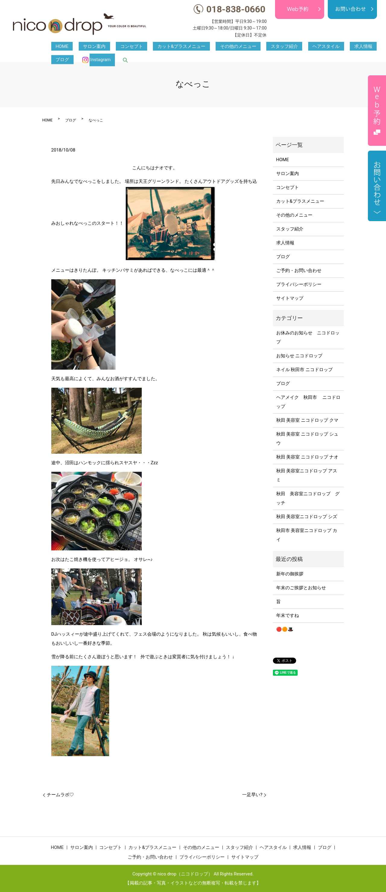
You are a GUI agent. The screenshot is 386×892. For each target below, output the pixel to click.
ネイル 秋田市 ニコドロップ (304, 369)
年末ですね (287, 615)
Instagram (353, 46)
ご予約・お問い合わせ (298, 270)
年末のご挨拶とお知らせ (301, 587)
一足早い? (252, 794)
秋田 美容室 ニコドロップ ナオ (307, 457)
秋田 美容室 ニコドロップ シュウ (307, 438)
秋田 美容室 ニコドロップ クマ (307, 420)
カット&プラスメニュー (151, 46)
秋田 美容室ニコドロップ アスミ (306, 475)
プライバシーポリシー (298, 284)
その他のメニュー (199, 46)
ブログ (320, 46)
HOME (57, 46)
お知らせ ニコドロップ (299, 355)
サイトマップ (289, 298)
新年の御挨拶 (289, 574)
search (374, 46)
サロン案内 (81, 46)
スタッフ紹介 (236, 46)
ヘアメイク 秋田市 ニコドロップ (308, 402)
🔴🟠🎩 (284, 629)
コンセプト (109, 46)
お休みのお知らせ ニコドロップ (308, 337)
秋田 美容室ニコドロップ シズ (306, 516)
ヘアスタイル (269, 46)
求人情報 (298, 46)
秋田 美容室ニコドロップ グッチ (308, 498)
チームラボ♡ (60, 794)
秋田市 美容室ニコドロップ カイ (306, 535)
